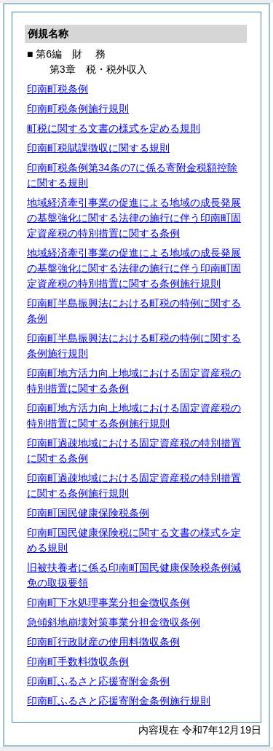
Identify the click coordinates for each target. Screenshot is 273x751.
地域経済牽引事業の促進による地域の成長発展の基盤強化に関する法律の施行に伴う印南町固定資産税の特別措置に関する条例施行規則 (134, 268)
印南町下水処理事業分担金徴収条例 (108, 602)
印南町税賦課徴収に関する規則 (98, 148)
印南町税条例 (57, 89)
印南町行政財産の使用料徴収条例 (103, 642)
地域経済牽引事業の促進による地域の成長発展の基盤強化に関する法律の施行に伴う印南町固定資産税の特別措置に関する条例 (134, 218)
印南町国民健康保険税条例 (88, 513)
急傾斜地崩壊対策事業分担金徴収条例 (113, 622)
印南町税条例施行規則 (78, 108)
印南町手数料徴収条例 (78, 661)
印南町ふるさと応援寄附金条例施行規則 (118, 701)
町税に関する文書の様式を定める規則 (113, 128)
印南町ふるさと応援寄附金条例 (98, 681)
